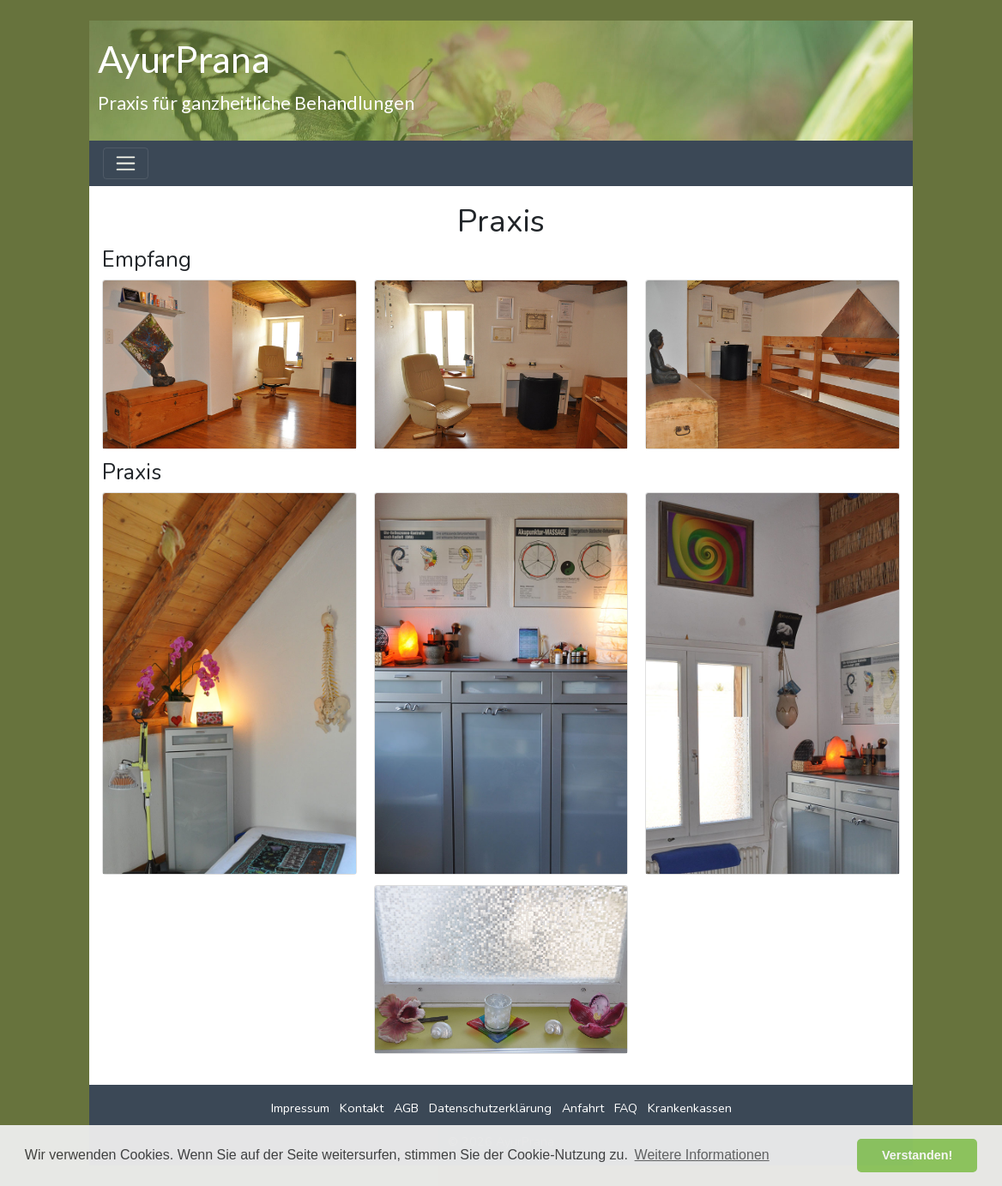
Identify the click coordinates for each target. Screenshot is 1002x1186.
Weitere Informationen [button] (702, 1154)
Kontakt (361, 1108)
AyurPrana (184, 58)
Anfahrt (583, 1108)
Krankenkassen (690, 1108)
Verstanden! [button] (917, 1155)
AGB (406, 1108)
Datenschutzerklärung (490, 1108)
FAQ (625, 1108)
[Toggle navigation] (125, 163)
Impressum (300, 1108)
